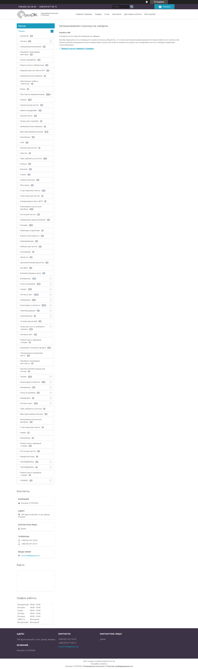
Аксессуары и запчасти (30, 305)
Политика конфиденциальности (119, 666)
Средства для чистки (29, 105)
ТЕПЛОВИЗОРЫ (27, 462)
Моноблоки (25, 137)
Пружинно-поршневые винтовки (30, 53)
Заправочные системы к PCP (32, 70)
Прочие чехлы (26, 116)
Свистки (23, 153)
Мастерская (149, 14)
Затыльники (25, 252)
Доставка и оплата (133, 14)
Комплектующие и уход (30, 273)
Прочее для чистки (28, 148)
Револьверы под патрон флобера (30, 208)
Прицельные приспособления (33, 220)
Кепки (22, 89)
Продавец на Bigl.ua (99, 664)
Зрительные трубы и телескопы (29, 82)
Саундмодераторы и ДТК (31, 201)
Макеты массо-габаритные (32, 65)
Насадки (24, 225)
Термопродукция (27, 311)
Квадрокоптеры (27, 456)
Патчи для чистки (28, 214)
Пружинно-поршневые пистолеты (30, 362)
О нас (107, 14)
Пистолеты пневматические (32, 94)
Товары (98, 14)
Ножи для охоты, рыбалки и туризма (32, 328)
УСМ (22, 142)
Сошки (23, 174)
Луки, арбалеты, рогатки (31, 158)
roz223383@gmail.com (30, 556)
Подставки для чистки (30, 196)
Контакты (116, 14)
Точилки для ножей (28, 321)
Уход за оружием (27, 284)
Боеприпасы (25, 278)
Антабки (24, 268)
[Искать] (132, 6)
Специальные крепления (30, 47)
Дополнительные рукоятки (32, 262)
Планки (23, 100)
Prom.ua (111, 661)
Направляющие (27, 241)
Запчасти (24, 257)
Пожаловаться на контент (94, 666)
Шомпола (24, 36)
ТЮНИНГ (24, 480)
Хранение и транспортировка (33, 348)
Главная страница (84, 14)
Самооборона (26, 316)
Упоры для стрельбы (29, 121)
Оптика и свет (26, 294)
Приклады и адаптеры (30, 230)
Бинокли (23, 169)
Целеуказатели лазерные (31, 76)
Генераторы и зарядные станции (30, 341)
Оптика (23, 41)
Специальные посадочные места (31, 354)
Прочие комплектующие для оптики (32, 370)
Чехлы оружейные (28, 60)
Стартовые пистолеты (30, 190)
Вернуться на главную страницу (77, 48)
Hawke (23, 433)
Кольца (23, 164)
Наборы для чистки (28, 246)
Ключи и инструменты (29, 236)
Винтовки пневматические (31, 132)
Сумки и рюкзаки (27, 180)
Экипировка (25, 300)
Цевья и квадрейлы (28, 110)
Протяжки (24, 185)
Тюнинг (23, 289)
